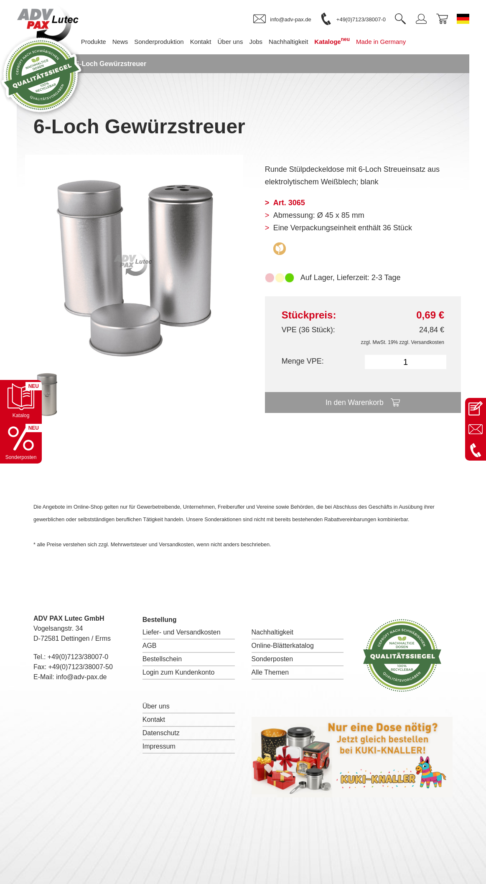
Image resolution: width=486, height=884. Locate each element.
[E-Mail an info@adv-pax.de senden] (475, 429)
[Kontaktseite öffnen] (475, 408)
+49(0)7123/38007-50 (80, 666)
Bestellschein (162, 658)
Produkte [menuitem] (97, 41)
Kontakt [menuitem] (205, 41)
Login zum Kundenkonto (178, 672)
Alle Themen (270, 672)
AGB (149, 645)
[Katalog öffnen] (21, 401)
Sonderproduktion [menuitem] (163, 41)
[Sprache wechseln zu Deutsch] (463, 19)
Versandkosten (427, 342)
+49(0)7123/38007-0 (78, 656)
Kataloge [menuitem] (336, 40)
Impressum (159, 746)
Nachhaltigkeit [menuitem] (293, 41)
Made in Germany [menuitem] (385, 41)
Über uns (156, 706)
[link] (282, 19)
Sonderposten (272, 658)
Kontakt (153, 719)
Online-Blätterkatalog (283, 645)
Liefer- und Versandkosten (181, 632)
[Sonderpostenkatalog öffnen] (21, 443)
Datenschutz (161, 732)
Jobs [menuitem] (260, 41)
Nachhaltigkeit (273, 632)
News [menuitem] (125, 41)
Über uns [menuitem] (234, 41)
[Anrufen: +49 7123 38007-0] (475, 450)
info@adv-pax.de (81, 676)
